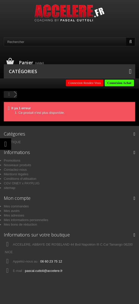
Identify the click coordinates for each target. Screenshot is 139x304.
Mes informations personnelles (26, 220)
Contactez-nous (15, 169)
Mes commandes (16, 206)
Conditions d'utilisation (20, 179)
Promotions (12, 160)
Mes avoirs (12, 211)
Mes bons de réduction (20, 224)
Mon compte (17, 198)
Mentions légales (16, 174)
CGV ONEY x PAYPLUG (22, 183)
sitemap (9, 188)
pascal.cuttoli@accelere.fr (44, 271)
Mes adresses (14, 215)
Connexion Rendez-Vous (84, 83)
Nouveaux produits (17, 165)
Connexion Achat (119, 83)
